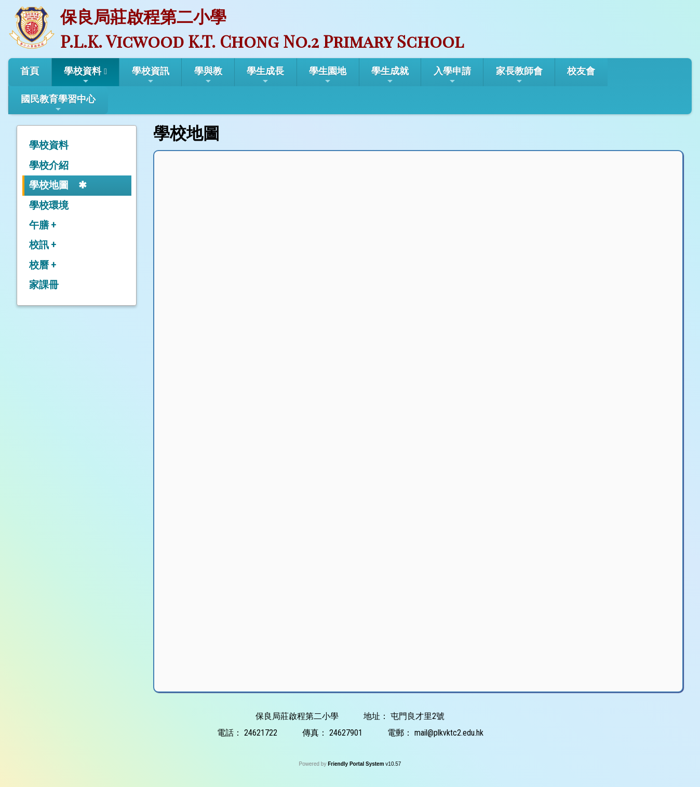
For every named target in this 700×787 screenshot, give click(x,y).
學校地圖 (49, 185)
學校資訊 (150, 75)
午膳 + (42, 225)
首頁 (29, 70)
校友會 (581, 70)
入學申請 (452, 75)
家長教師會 (519, 75)
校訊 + (42, 245)
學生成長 (265, 75)
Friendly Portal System (356, 764)
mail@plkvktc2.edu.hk (448, 733)
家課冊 (44, 285)
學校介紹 (49, 165)
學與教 (208, 75)
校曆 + (42, 265)
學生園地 (327, 75)
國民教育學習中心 (58, 103)
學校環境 (49, 205)
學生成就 (390, 75)
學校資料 (82, 75)
